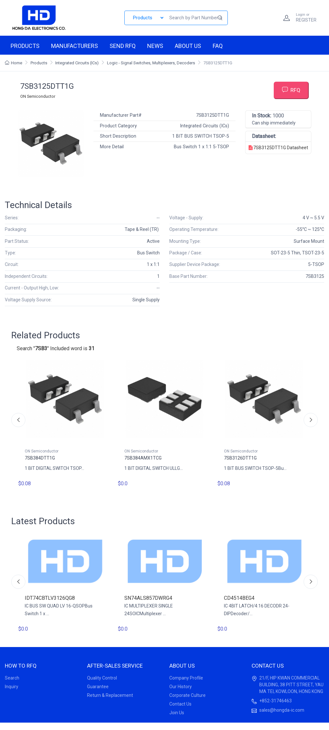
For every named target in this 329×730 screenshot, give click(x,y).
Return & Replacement (110, 695)
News (155, 45)
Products (25, 45)
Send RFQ (123, 45)
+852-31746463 (275, 700)
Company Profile (186, 677)
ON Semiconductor (37, 96)
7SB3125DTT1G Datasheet (278, 147)
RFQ (291, 90)
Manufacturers (74, 45)
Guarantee (98, 686)
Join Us (176, 712)
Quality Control (102, 677)
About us (188, 45)
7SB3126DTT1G (240, 458)
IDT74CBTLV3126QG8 (50, 598)
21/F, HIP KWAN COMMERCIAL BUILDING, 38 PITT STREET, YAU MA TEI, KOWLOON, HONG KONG (291, 684)
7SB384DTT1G (40, 458)
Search (12, 677)
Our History (180, 686)
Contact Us (180, 704)
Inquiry (11, 686)
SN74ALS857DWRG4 (148, 598)
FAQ (218, 45)
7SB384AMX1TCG (143, 458)
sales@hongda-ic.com (281, 710)
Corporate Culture (187, 695)
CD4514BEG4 (239, 598)
